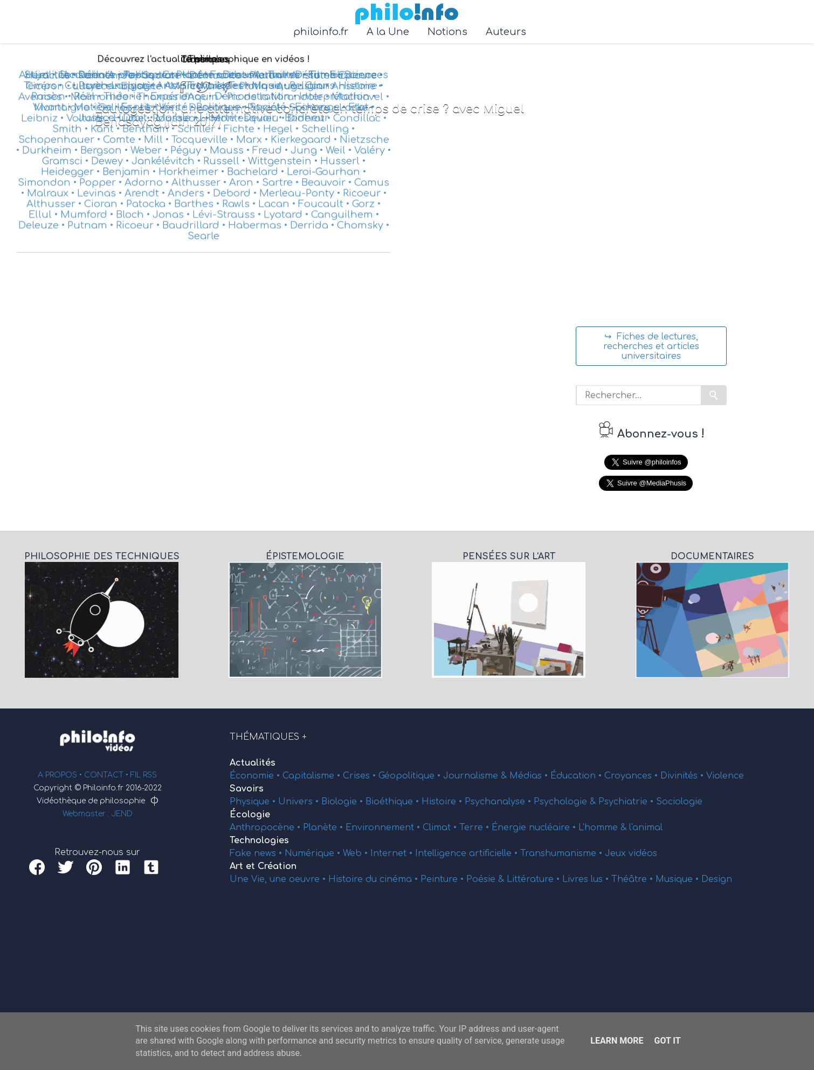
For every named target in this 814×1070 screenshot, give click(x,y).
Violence (725, 776)
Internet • (392, 853)
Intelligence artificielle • (467, 853)
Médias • (529, 776)
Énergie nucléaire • (535, 827)
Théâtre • (633, 879)
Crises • (360, 776)
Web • (356, 853)
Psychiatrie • (627, 802)
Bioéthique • (393, 802)
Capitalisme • (312, 776)
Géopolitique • (410, 776)
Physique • (254, 802)
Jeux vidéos (631, 853)
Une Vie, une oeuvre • (279, 879)
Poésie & (486, 879)
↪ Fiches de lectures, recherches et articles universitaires (651, 346)
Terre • (475, 827)
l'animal (646, 827)
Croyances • (632, 776)
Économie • (256, 776)
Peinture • (443, 879)
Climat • (441, 827)
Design (716, 879)
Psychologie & (566, 802)
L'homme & (603, 827)
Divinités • (683, 776)
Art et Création (263, 866)
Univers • (299, 802)
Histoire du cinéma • (374, 879)
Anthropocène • (266, 827)
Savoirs (247, 789)
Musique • (678, 879)
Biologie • (343, 802)
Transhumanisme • (562, 853)
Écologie (250, 814)
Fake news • (257, 853)
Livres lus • (586, 879)
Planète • (324, 827)
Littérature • (534, 879)
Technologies (259, 840)
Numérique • (314, 853)
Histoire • (443, 802)
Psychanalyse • (499, 802)
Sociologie (679, 802)
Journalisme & (476, 776)
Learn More (616, 1041)
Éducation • (577, 776)
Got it (667, 1041)
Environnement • (384, 827)
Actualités (252, 763)
